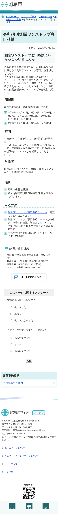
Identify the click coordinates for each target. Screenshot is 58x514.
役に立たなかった (23, 320)
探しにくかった (22, 350)
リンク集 (8, 472)
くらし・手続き (28, 16)
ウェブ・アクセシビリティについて (21, 456)
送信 (29, 361)
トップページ (12, 16)
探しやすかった (22, 337)
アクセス (38, 412)
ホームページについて (15, 448)
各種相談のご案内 (13, 383)
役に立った (20, 307)
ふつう (17, 314)
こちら (41, 222)
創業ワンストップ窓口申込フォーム (27, 212)
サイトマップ (10, 464)
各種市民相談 (45, 16)
